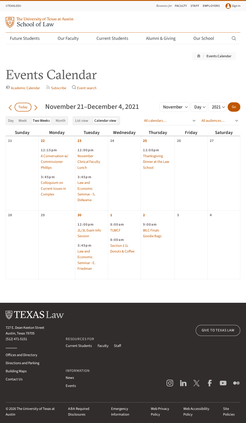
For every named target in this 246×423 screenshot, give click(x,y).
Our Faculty (71, 38)
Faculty (181, 6)
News (70, 377)
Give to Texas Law (218, 330)
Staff (195, 6)
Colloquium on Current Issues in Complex (53, 188)
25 (145, 140)
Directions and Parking (22, 363)
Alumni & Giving (163, 38)
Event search (84, 88)
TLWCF (115, 230)
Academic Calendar (23, 88)
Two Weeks (41, 120)
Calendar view (105, 120)
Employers (211, 6)
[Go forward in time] (35, 107)
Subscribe (56, 88)
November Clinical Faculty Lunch (88, 161)
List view (81, 120)
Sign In (233, 6)
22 (43, 140)
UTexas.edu (13, 6)
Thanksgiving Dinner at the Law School (156, 161)
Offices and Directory (21, 355)
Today (23, 107)
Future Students (27, 38)
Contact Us (14, 379)
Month (60, 120)
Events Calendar (218, 56)
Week (23, 120)
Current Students (115, 38)
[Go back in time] (10, 107)
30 (79, 215)
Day (11, 120)
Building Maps (16, 371)
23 (79, 140)
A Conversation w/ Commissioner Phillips (54, 161)
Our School (206, 38)
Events (71, 385)
